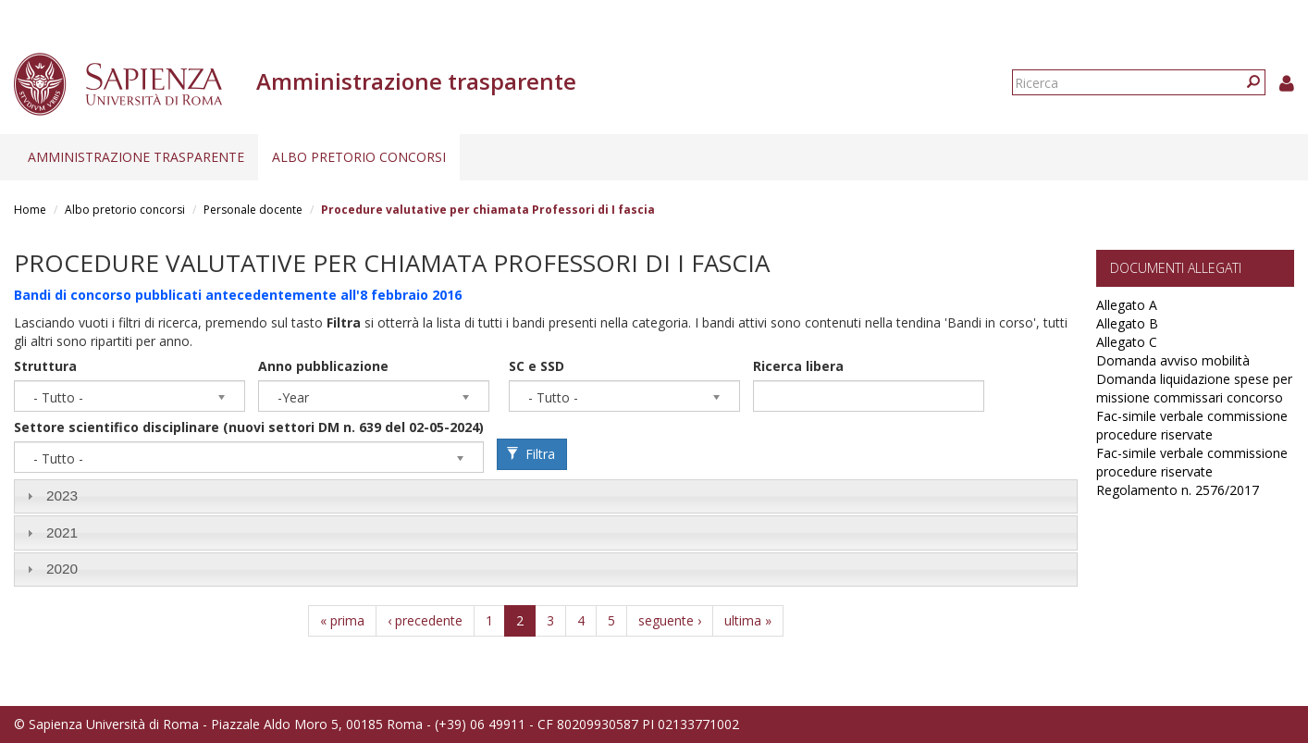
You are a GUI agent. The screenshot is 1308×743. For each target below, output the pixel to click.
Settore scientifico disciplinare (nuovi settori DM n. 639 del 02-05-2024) (249, 427)
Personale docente (253, 209)
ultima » (747, 620)
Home (30, 209)
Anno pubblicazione (323, 366)
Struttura (45, 366)
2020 (62, 568)
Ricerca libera (798, 366)
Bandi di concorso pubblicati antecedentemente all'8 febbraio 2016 (238, 294)
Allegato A (1126, 305)
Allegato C (1126, 342)
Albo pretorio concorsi (359, 157)
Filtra (531, 454)
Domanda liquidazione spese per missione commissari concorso (1194, 388)
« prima (342, 620)
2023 (62, 495)
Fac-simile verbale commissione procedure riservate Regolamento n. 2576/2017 (1192, 471)
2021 (62, 532)
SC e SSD (536, 366)
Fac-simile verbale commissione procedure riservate (1192, 425)
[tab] (546, 496)
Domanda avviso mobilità (1173, 360)
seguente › (669, 620)
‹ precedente (425, 620)
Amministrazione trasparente (136, 157)
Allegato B (1127, 323)
